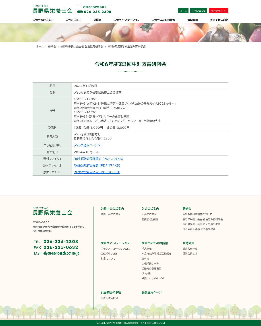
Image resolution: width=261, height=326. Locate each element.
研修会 (97, 19)
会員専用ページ (218, 11)
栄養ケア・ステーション (115, 243)
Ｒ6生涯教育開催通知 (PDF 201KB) (98, 158)
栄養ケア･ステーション (126, 19)
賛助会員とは (190, 253)
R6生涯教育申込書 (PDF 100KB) (97, 172)
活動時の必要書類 (151, 268)
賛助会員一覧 (190, 248)
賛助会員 (192, 19)
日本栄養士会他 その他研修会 (199, 229)
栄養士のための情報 (163, 19)
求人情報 (147, 248)
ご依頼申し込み (109, 253)
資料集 (145, 258)
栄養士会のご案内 (43, 19)
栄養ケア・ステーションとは (115, 248)
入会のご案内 (73, 19)
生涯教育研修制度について (197, 214)
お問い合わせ (198, 11)
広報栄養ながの (150, 263)
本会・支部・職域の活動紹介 (156, 253)
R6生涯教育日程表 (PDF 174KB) (97, 165)
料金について (108, 258)
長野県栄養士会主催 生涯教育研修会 (82, 46)
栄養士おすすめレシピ (153, 278)
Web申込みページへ (87, 145)
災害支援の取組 (219, 19)
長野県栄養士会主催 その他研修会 (201, 224)
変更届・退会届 (150, 219)
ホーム (183, 11)
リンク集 (146, 273)
